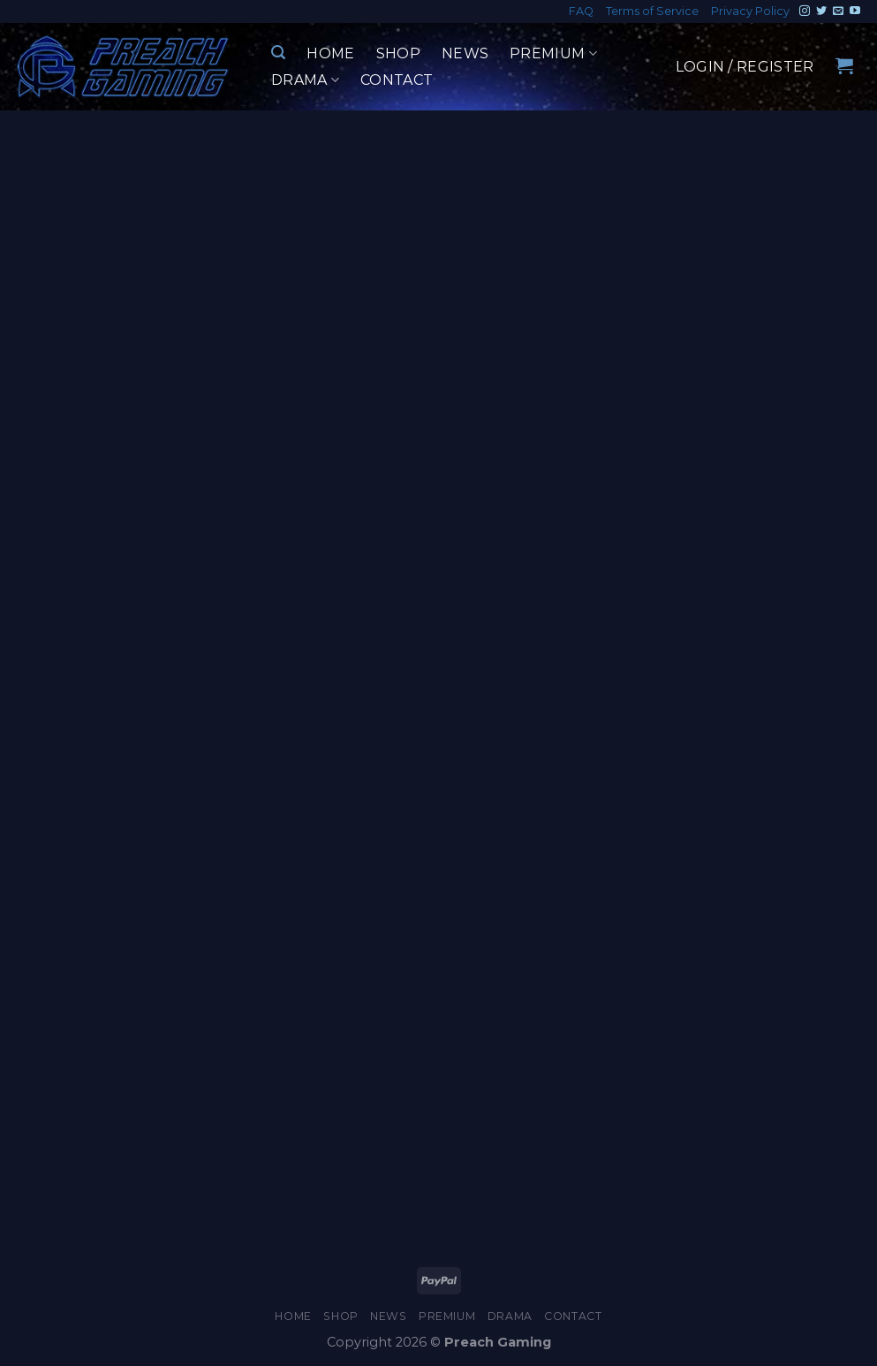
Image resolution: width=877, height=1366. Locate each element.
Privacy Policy (750, 11)
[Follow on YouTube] (855, 11)
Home (330, 53)
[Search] (278, 52)
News (465, 53)
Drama (305, 80)
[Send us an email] (838, 11)
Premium (553, 54)
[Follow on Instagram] (804, 11)
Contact (396, 80)
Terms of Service (652, 11)
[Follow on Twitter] (821, 11)
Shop (398, 53)
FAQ (581, 11)
